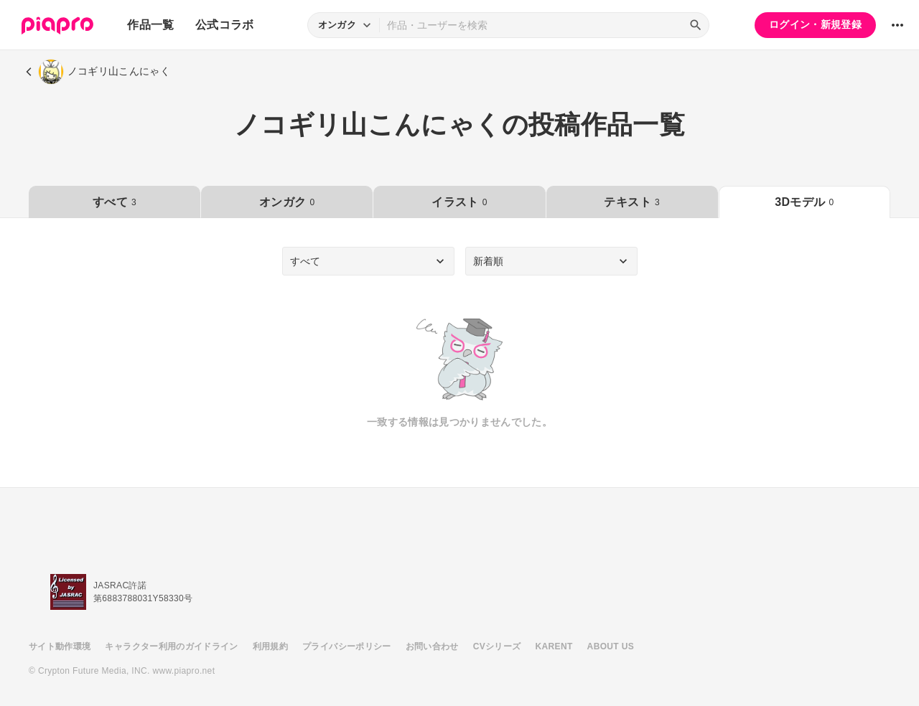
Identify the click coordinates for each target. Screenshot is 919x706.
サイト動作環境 (59, 646)
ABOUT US (610, 646)
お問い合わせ (432, 646)
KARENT (554, 646)
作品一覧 (150, 25)
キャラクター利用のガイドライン (171, 646)
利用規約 (270, 646)
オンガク (286, 202)
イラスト (459, 202)
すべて (114, 202)
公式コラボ (224, 25)
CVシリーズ (497, 646)
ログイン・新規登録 (815, 24)
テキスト (631, 202)
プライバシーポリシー (346, 646)
